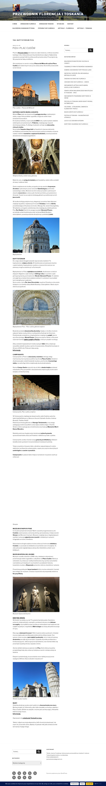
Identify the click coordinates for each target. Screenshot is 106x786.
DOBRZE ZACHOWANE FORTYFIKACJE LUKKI (77, 74)
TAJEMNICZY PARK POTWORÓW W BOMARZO (78, 70)
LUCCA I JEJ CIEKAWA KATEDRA (74, 125)
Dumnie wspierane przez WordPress (56, 777)
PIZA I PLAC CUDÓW (24, 52)
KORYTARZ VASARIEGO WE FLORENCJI (76, 128)
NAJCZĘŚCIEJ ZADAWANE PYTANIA (23, 32)
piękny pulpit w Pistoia (32, 344)
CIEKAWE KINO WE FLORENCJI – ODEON (76, 86)
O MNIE (14, 28)
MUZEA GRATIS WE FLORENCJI (73, 116)
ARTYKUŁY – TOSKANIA (84, 32)
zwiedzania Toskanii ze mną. (32, 722)
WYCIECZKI (60, 28)
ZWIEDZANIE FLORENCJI (28, 28)
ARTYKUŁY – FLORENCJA (66, 32)
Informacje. (17, 354)
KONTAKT (70, 28)
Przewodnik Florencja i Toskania (48, 14)
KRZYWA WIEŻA (19, 622)
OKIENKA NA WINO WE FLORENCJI (75, 82)
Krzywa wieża (23, 57)
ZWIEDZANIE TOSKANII (46, 28)
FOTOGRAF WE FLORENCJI (46, 32)
